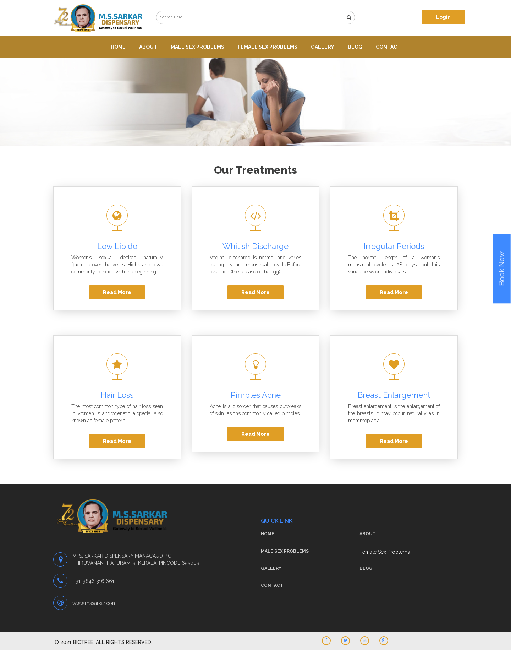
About (148, 47)
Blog (355, 47)
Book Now (502, 268)
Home (118, 47)
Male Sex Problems (197, 47)
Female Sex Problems (267, 47)
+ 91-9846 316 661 (93, 581)
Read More (117, 292)
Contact (388, 47)
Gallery (322, 47)
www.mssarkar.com (94, 603)
